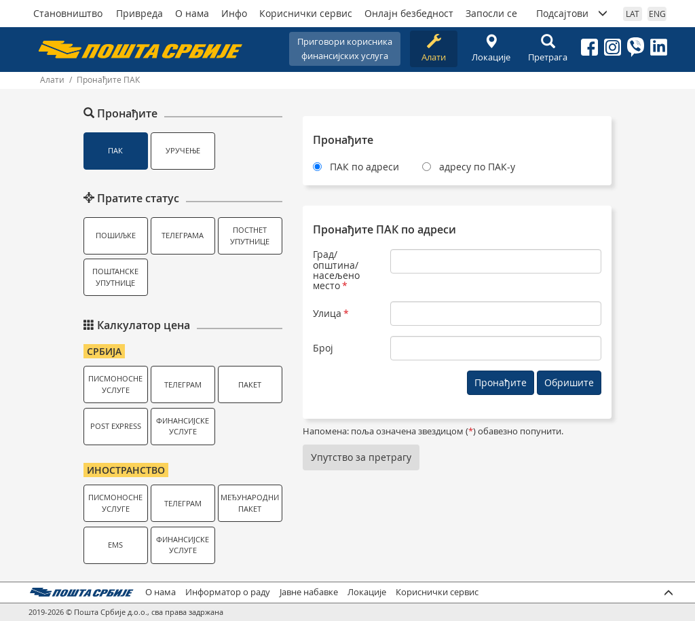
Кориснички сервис (305, 13)
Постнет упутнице (249, 235)
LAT (632, 13)
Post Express (115, 426)
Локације (491, 48)
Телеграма (183, 235)
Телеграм (183, 384)
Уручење (183, 150)
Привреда (139, 13)
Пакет (249, 384)
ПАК (115, 150)
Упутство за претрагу (361, 457)
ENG (657, 13)
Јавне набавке (309, 592)
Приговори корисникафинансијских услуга (344, 48)
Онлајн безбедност (408, 13)
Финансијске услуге (182, 426)
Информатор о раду (227, 592)
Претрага (548, 48)
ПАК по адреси (364, 166)
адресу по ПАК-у (477, 166)
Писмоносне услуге (115, 384)
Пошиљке (116, 235)
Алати (434, 48)
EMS (115, 545)
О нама (192, 13)
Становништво (67, 13)
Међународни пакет (250, 503)
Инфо (234, 13)
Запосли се (491, 13)
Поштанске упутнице (115, 277)
